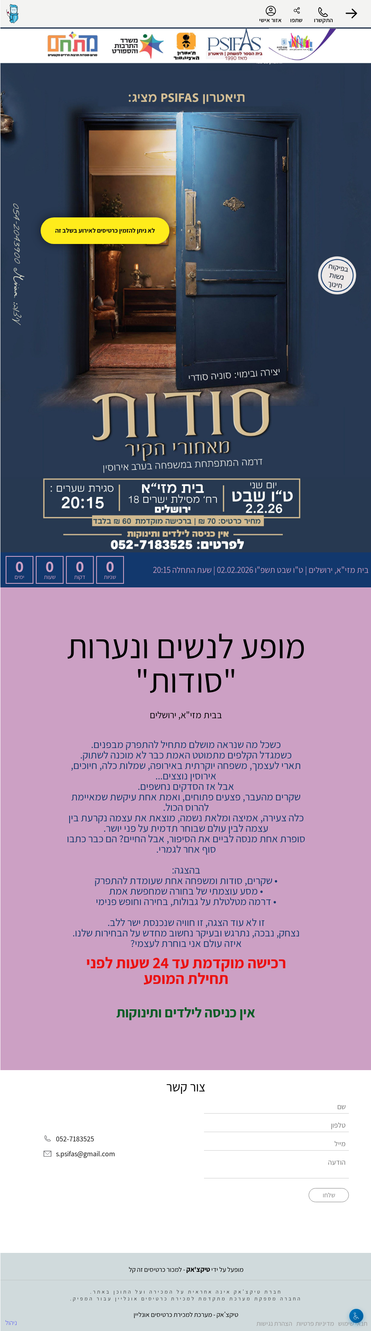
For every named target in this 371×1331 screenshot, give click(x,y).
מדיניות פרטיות (315, 1323)
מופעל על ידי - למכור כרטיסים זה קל (185, 1269)
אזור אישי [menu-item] (270, 14)
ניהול (10, 1322)
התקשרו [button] (322, 20)
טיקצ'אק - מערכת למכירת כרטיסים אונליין (185, 1314)
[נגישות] (356, 1316)
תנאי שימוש (352, 1323)
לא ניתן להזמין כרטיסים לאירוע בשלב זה (105, 230)
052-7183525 (75, 1138)
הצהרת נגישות (274, 1323)
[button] (351, 13)
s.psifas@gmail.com (85, 1153)
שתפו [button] (296, 20)
